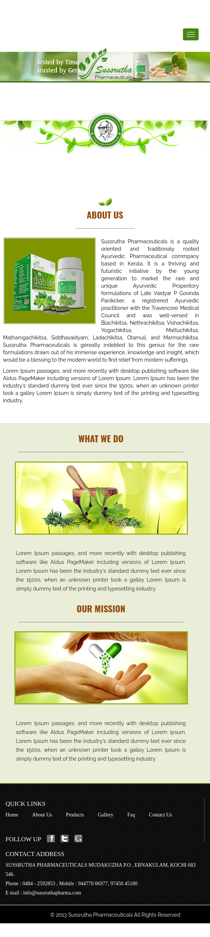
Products (75, 815)
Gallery (105, 815)
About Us (42, 815)
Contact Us (160, 815)
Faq (131, 815)
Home (12, 815)
